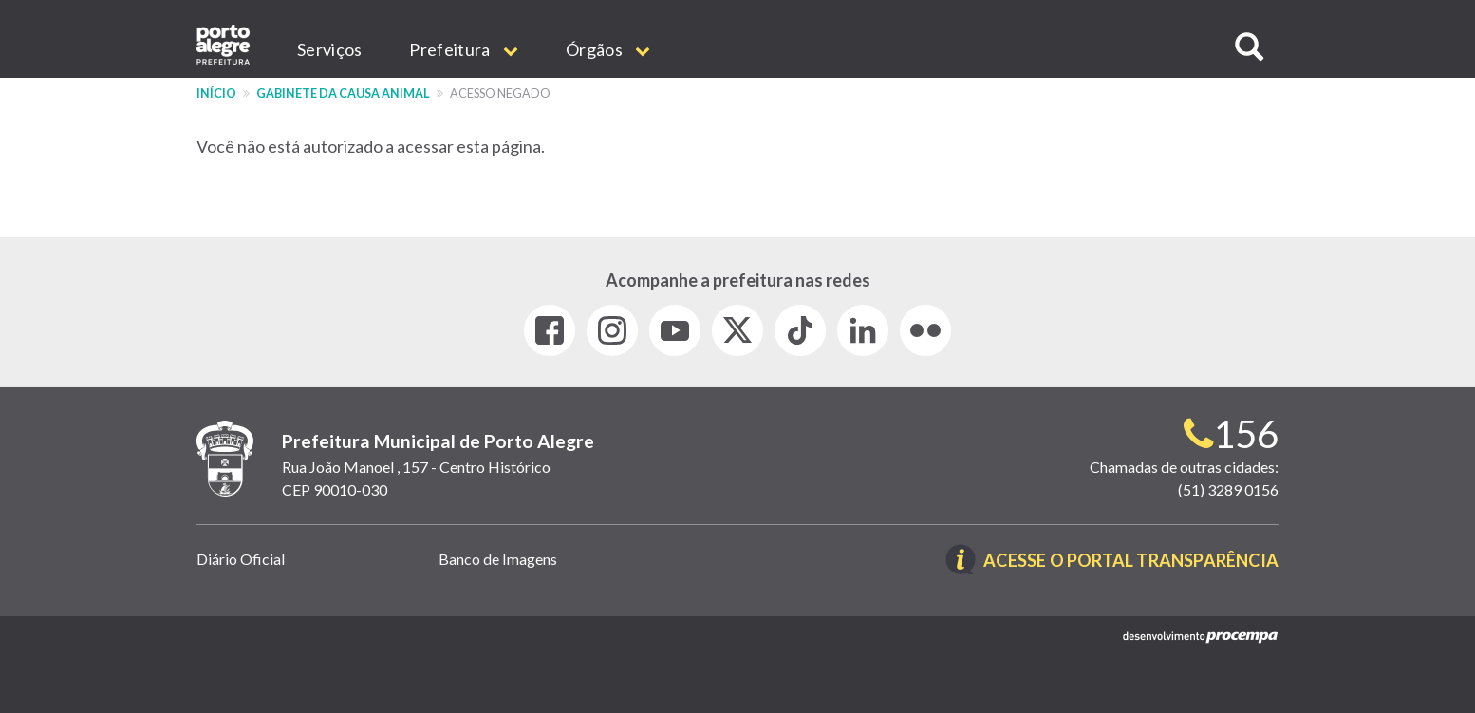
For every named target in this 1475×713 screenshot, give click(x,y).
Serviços (329, 49)
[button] (1249, 47)
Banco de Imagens (498, 559)
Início (216, 93)
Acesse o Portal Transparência (1131, 561)
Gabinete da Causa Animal (343, 93)
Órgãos (608, 49)
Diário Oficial (240, 559)
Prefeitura (463, 49)
